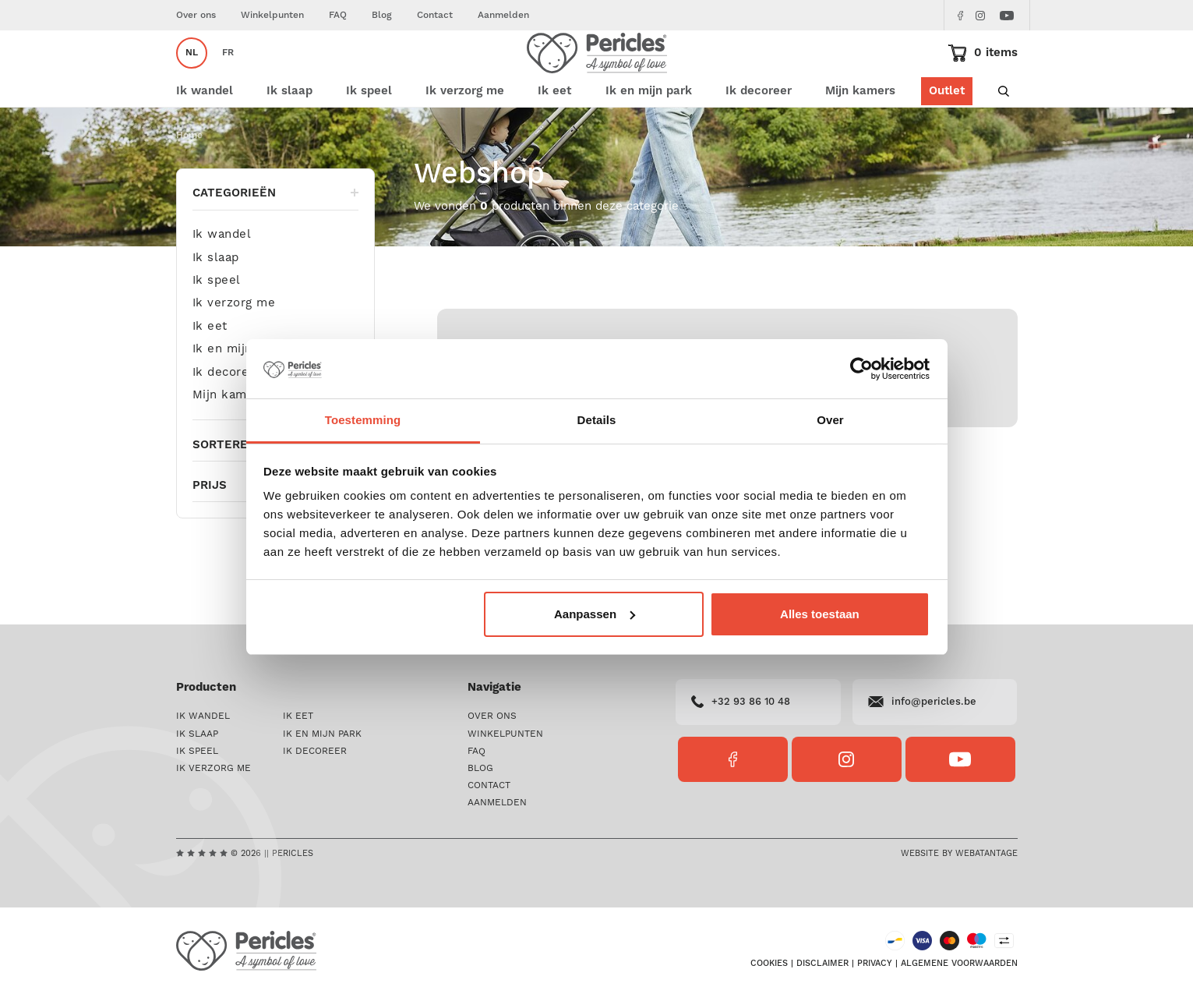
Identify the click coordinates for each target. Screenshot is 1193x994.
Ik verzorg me (234, 346)
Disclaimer (822, 963)
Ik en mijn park (238, 392)
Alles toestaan (819, 614)
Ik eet (210, 369)
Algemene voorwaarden (959, 963)
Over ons (196, 15)
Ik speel (216, 324)
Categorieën (275, 235)
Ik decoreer (227, 415)
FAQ (338, 15)
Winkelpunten (272, 15)
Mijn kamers (860, 134)
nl (191, 74)
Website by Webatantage (959, 853)
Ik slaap (215, 300)
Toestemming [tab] (363, 419)
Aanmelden (503, 15)
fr (228, 74)
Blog (382, 15)
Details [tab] (596, 419)
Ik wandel (222, 278)
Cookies (769, 963)
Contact (435, 15)
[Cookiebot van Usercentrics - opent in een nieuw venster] (861, 368)
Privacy (874, 963)
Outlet (947, 134)
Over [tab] (830, 419)
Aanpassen (594, 614)
